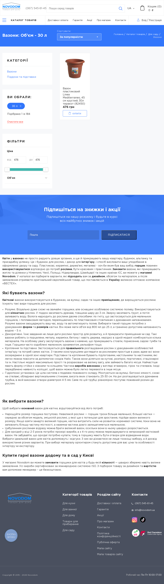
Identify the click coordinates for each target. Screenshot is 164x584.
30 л (16, 106)
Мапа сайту (104, 548)
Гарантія (77, 20)
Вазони (11, 72)
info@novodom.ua (143, 510)
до (31, 160)
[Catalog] (19, 20)
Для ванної (69, 509)
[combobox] (132, 8)
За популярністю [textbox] (71, 37)
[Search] (120, 8)
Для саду (153, 34)
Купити (77, 113)
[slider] (7, 169)
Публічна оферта (108, 542)
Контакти (120, 20)
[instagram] (134, 520)
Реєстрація (155, 20)
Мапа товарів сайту (110, 554)
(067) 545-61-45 (36, 8)
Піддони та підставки (21, 77)
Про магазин (104, 20)
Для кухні (68, 503)
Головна (118, 34)
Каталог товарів (136, 34)
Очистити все (15, 121)
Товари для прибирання (70, 523)
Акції (89, 20)
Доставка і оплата (58, 20)
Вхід (144, 20)
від (9, 160)
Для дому (68, 515)
